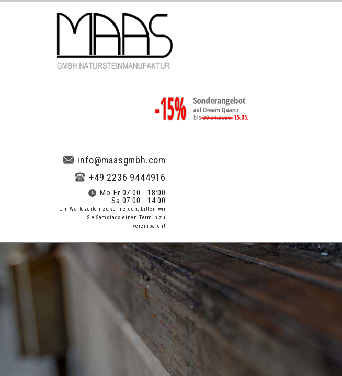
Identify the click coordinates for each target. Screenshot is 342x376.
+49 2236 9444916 (120, 177)
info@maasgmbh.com (114, 160)
